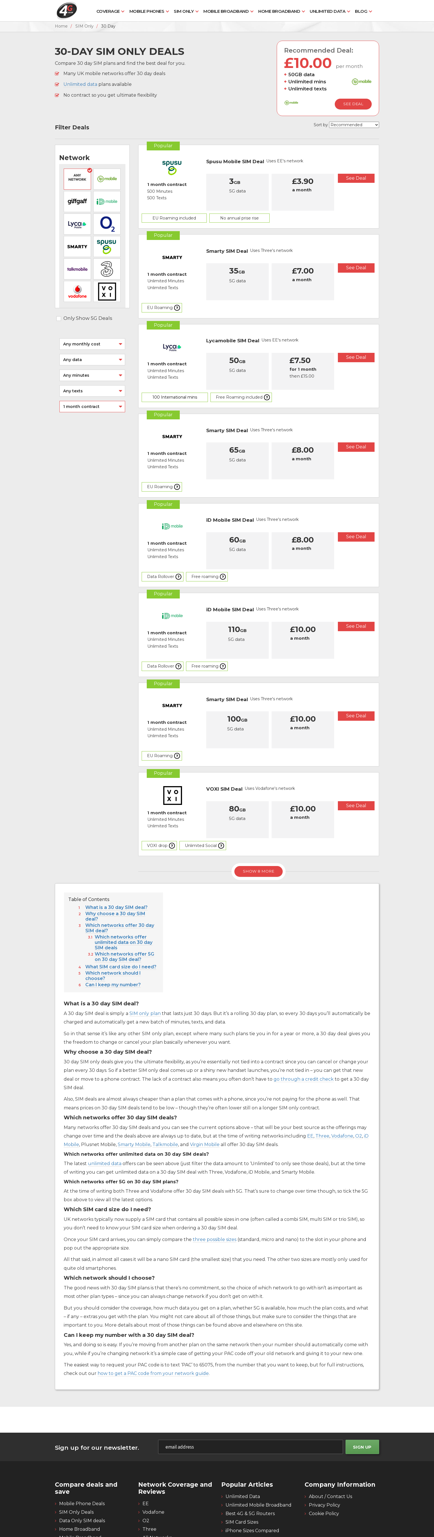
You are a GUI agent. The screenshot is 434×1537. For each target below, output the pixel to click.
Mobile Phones (146, 11)
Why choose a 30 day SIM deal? (115, 870)
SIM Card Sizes (242, 1475)
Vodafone (342, 1089)
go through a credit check (304, 1032)
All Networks (157, 1491)
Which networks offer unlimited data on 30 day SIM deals (123, 896)
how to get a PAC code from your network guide (153, 1327)
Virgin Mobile (205, 1098)
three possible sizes (214, 1193)
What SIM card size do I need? (120, 920)
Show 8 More (258, 825)
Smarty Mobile (134, 1098)
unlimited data (104, 1117)
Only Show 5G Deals (84, 318)
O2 (358, 1089)
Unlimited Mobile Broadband (259, 1458)
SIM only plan (145, 967)
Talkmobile (165, 1098)
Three (322, 1089)
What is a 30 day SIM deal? (116, 861)
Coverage (108, 11)
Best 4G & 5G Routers (250, 1467)
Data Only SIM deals (82, 1474)
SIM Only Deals (76, 1465)
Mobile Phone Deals (82, 1457)
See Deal (353, 104)
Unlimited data (80, 84)
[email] (252, 1400)
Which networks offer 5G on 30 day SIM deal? (124, 910)
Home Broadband (279, 11)
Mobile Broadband (226, 11)
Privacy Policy (324, 1458)
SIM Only (184, 11)
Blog (361, 11)
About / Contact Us (330, 1450)
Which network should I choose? (113, 929)
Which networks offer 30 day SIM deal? (119, 881)
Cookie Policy (324, 1467)
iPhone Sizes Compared (252, 1484)
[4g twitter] (372, 1497)
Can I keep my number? (113, 938)
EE (310, 1089)
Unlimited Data (327, 11)
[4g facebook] (358, 1497)
